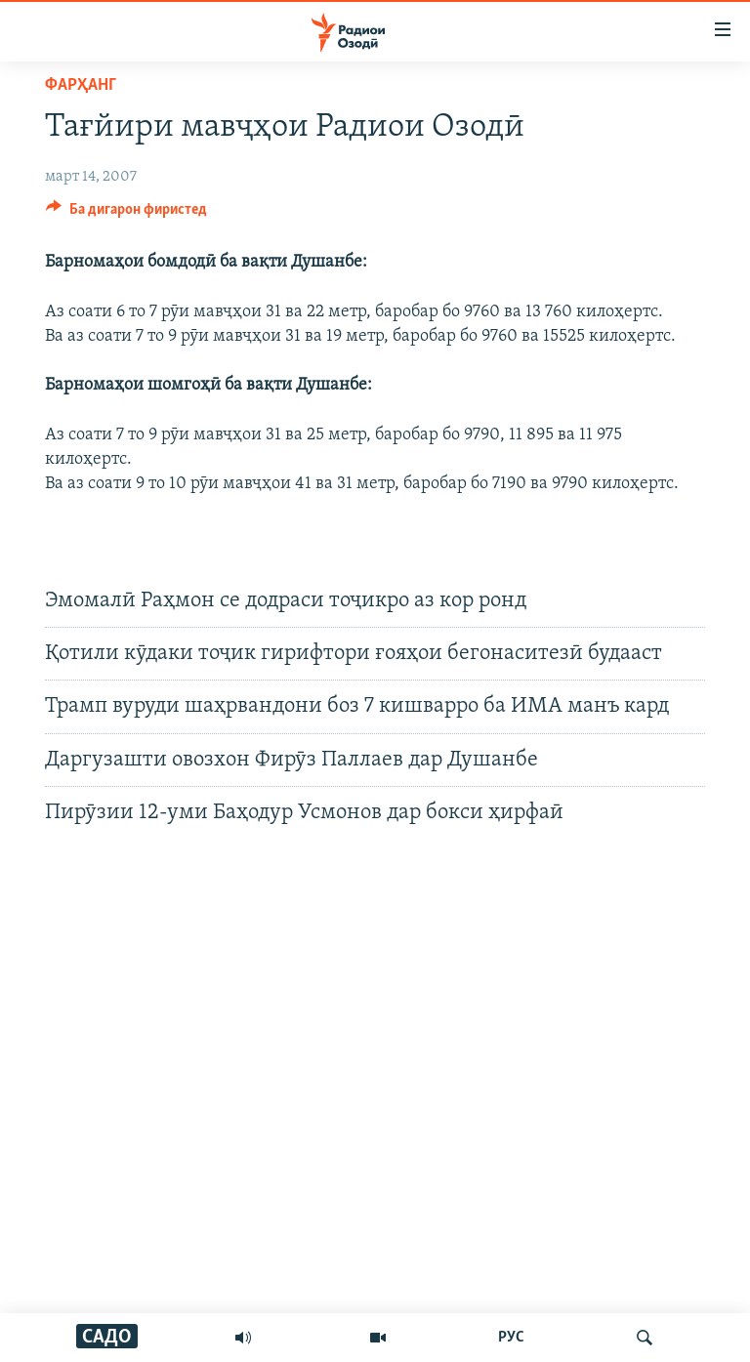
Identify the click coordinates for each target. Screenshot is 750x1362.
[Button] (126, 213)
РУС (511, 1337)
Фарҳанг (80, 85)
